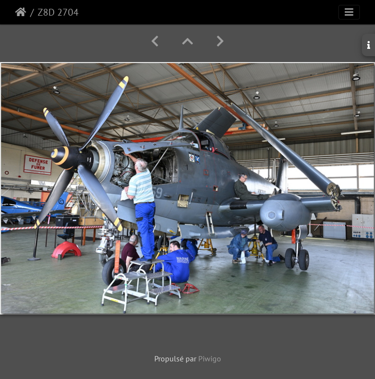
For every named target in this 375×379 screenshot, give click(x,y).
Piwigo (209, 358)
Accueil (20, 12)
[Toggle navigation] (349, 12)
